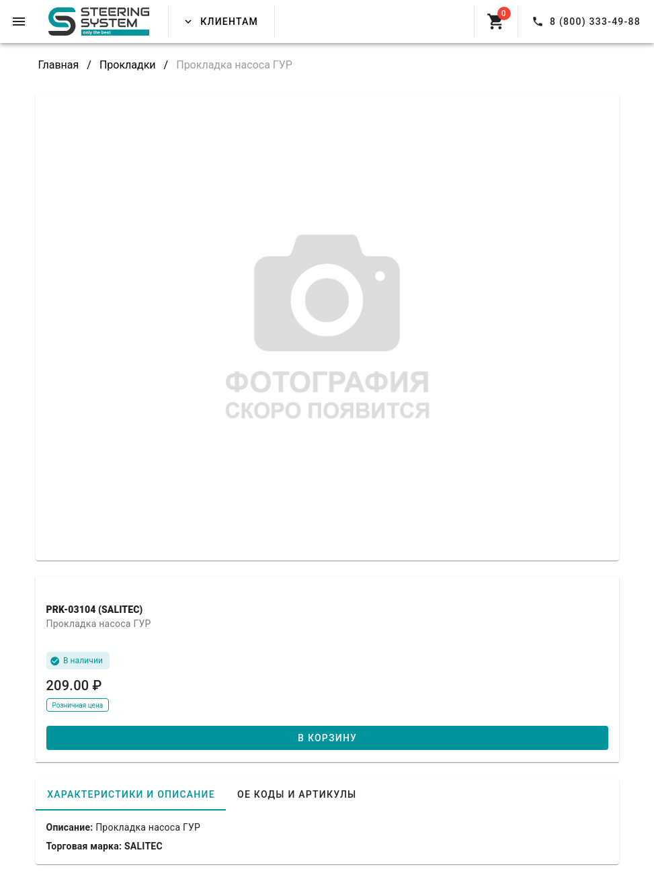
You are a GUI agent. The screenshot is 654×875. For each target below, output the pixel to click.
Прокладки (127, 64)
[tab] (131, 794)
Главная (58, 64)
